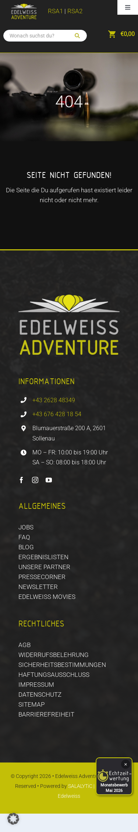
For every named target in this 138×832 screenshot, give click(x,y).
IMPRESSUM (36, 684)
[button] (13, 819)
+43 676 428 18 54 (56, 414)
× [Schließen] (125, 764)
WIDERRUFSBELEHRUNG (53, 654)
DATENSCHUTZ (39, 694)
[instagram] (35, 480)
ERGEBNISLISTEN (43, 557)
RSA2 (74, 11)
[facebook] (21, 480)
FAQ (24, 537)
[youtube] (49, 480)
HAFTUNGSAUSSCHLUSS (53, 674)
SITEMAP (31, 704)
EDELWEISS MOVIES (46, 596)
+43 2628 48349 (53, 400)
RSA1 (55, 11)
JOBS (25, 527)
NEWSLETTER (38, 586)
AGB (24, 645)
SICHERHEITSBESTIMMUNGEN (62, 664)
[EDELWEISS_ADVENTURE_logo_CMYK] (24, 6)
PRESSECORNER (42, 577)
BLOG (26, 547)
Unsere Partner (44, 567)
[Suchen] (77, 35)
